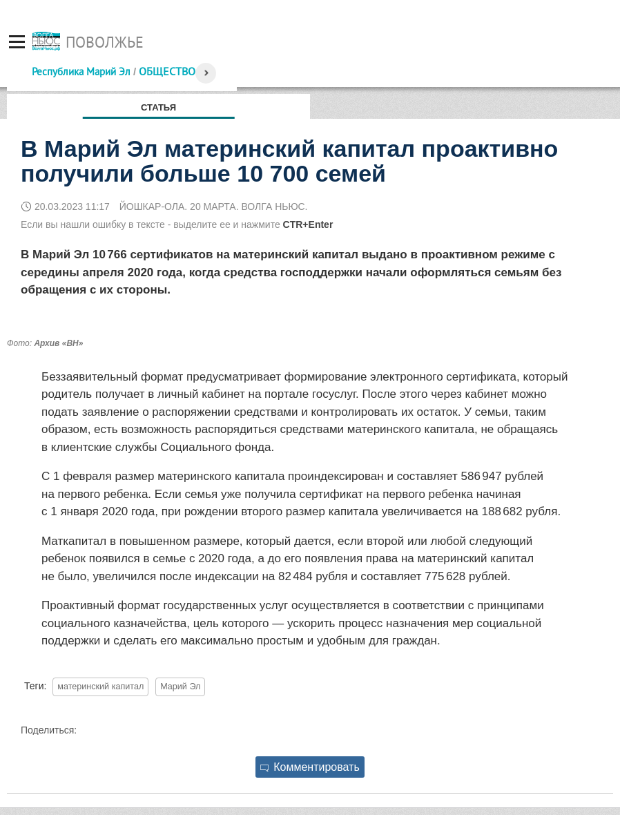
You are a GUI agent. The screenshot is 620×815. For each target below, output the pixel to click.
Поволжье (105, 42)
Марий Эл (180, 686)
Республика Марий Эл (81, 71)
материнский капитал (100, 686)
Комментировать (310, 767)
